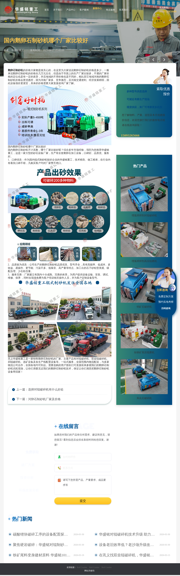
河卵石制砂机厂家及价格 (40, 399)
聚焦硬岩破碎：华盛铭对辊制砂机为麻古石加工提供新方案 (42, 545)
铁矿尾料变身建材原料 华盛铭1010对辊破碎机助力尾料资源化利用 (42, 556)
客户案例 (84, 10)
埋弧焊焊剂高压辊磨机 (144, 261)
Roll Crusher (82, 568)
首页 (46, 10)
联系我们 (123, 10)
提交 (83, 502)
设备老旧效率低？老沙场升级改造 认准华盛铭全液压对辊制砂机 (128, 545)
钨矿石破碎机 (144, 306)
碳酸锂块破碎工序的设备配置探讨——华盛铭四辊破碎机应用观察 (42, 535)
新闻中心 (97, 8)
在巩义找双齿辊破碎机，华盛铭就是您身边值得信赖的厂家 (128, 556)
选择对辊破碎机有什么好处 (41, 389)
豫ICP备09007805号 (75, 572)
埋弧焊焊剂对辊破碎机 (144, 215)
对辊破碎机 (100, 572)
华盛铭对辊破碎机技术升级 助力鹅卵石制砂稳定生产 (128, 535)
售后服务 (110, 10)
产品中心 (70, 10)
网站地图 (109, 572)
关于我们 (57, 10)
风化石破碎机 (144, 398)
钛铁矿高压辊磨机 (144, 352)
